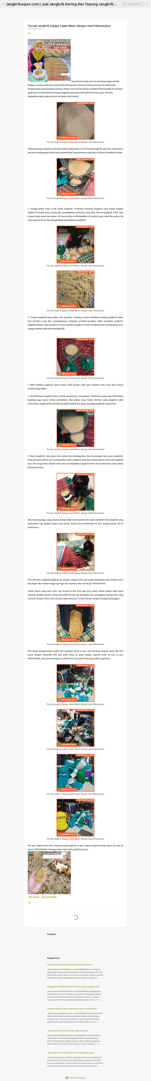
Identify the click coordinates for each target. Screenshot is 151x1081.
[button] (29, 33)
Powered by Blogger (75, 1078)
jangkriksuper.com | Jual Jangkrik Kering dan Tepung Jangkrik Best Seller (70, 4)
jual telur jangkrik (49, 897)
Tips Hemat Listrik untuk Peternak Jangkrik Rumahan (67, 1031)
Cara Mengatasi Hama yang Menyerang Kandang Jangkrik (69, 965)
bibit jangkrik (34, 897)
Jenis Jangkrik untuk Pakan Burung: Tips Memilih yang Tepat (70, 1053)
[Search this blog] (136, 4)
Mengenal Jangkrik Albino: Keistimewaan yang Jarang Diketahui (72, 1009)
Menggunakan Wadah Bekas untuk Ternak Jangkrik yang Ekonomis (73, 987)
